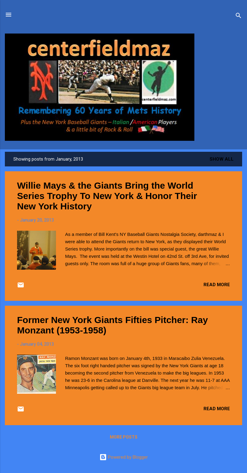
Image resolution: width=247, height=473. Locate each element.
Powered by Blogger (123, 457)
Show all (222, 159)
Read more (217, 284)
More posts (123, 437)
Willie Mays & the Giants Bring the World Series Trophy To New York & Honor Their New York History (107, 195)
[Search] (238, 16)
